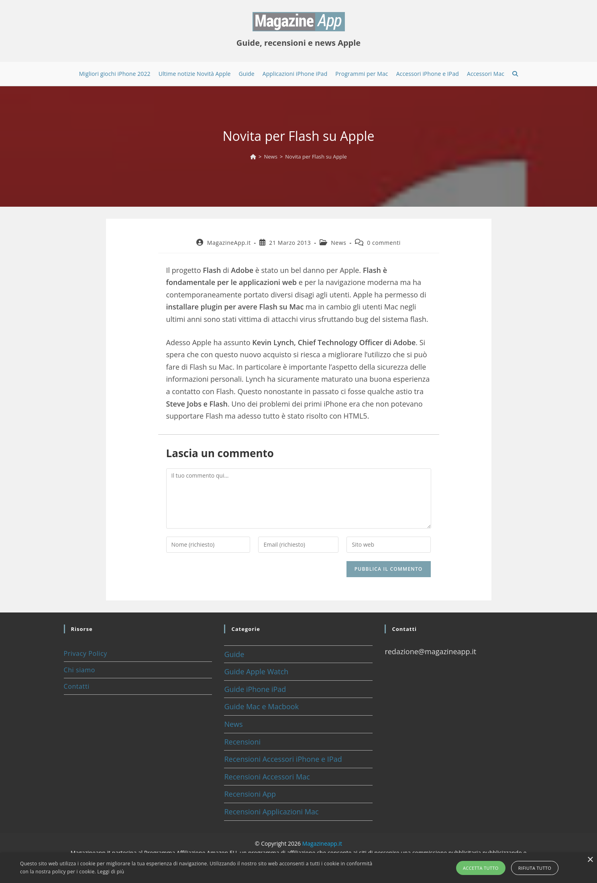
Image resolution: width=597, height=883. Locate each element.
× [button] (590, 860)
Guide (234, 654)
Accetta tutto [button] (481, 868)
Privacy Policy (85, 653)
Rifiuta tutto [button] (534, 868)
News (338, 242)
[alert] (298, 868)
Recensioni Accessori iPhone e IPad (283, 759)
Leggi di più (110, 871)
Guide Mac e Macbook (261, 706)
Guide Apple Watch (256, 671)
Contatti (77, 686)
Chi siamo (79, 669)
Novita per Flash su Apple (316, 156)
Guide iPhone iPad (255, 689)
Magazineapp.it (322, 843)
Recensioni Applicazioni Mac (271, 811)
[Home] (253, 156)
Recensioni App (250, 794)
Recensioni (242, 742)
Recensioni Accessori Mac (267, 776)
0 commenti (384, 242)
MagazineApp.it (229, 242)
